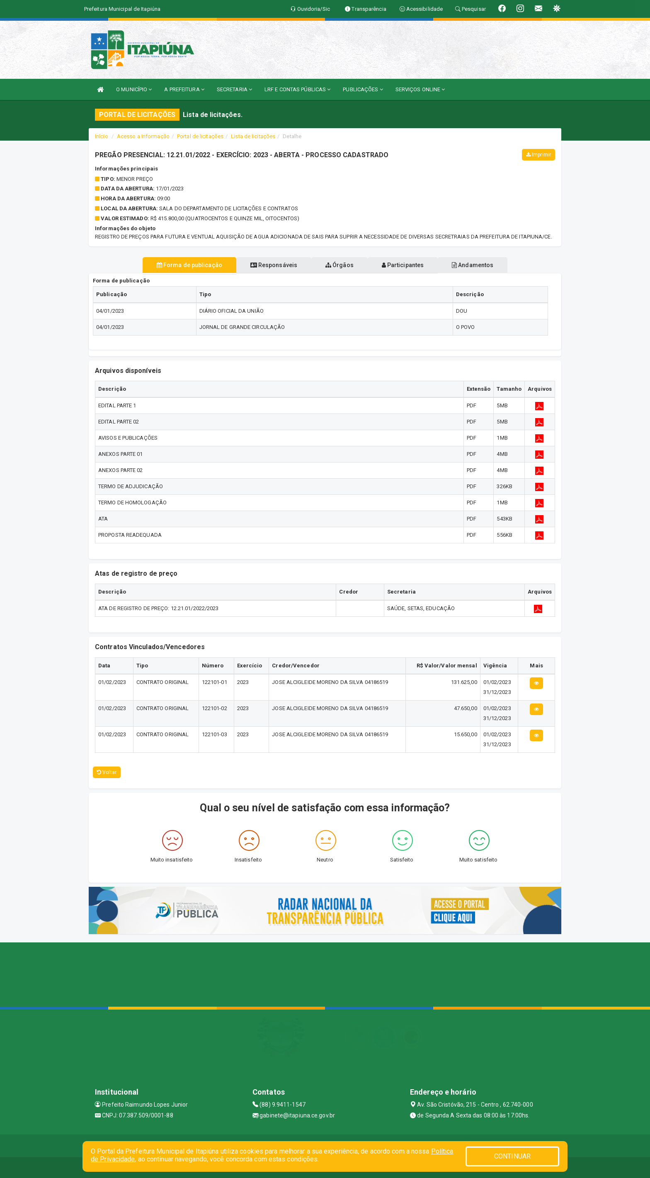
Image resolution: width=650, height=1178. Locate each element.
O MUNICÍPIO (134, 89)
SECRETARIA (234, 89)
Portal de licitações (200, 136)
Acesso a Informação (143, 136)
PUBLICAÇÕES (363, 89)
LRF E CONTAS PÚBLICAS (297, 89)
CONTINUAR (512, 1156)
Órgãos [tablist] (339, 265)
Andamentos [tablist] (486, 265)
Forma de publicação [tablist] (176, 265)
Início (101, 136)
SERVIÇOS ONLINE (420, 89)
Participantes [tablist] (409, 265)
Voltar (106, 772)
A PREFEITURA (184, 89)
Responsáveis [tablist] (267, 265)
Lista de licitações (253, 136)
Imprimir (538, 155)
